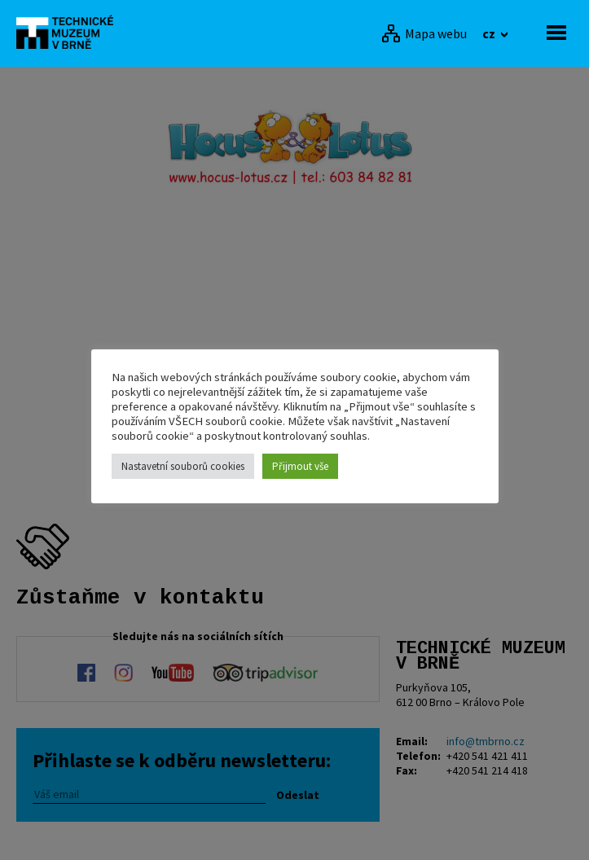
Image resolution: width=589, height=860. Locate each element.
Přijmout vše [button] (300, 466)
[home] (69, 32)
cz (490, 33)
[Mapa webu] (424, 33)
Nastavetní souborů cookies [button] (182, 466)
